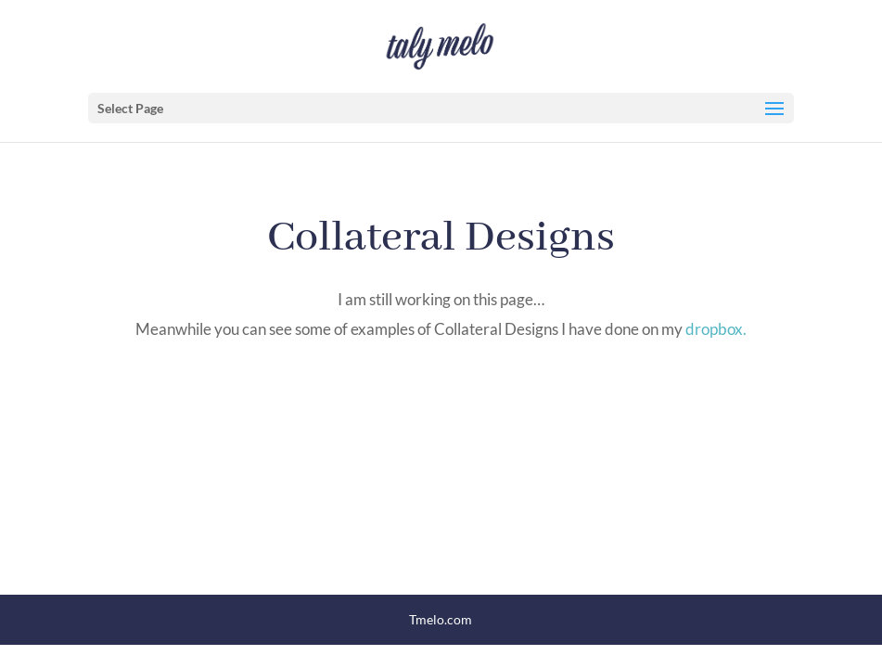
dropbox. (716, 329)
